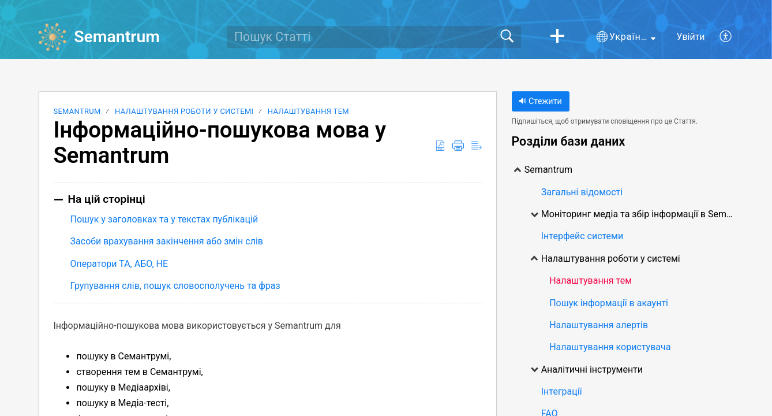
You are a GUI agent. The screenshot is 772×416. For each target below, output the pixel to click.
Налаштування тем (308, 111)
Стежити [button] (540, 101)
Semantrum (76, 111)
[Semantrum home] (52, 37)
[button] (557, 37)
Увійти (691, 36)
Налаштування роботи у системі (184, 111)
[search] (374, 37)
